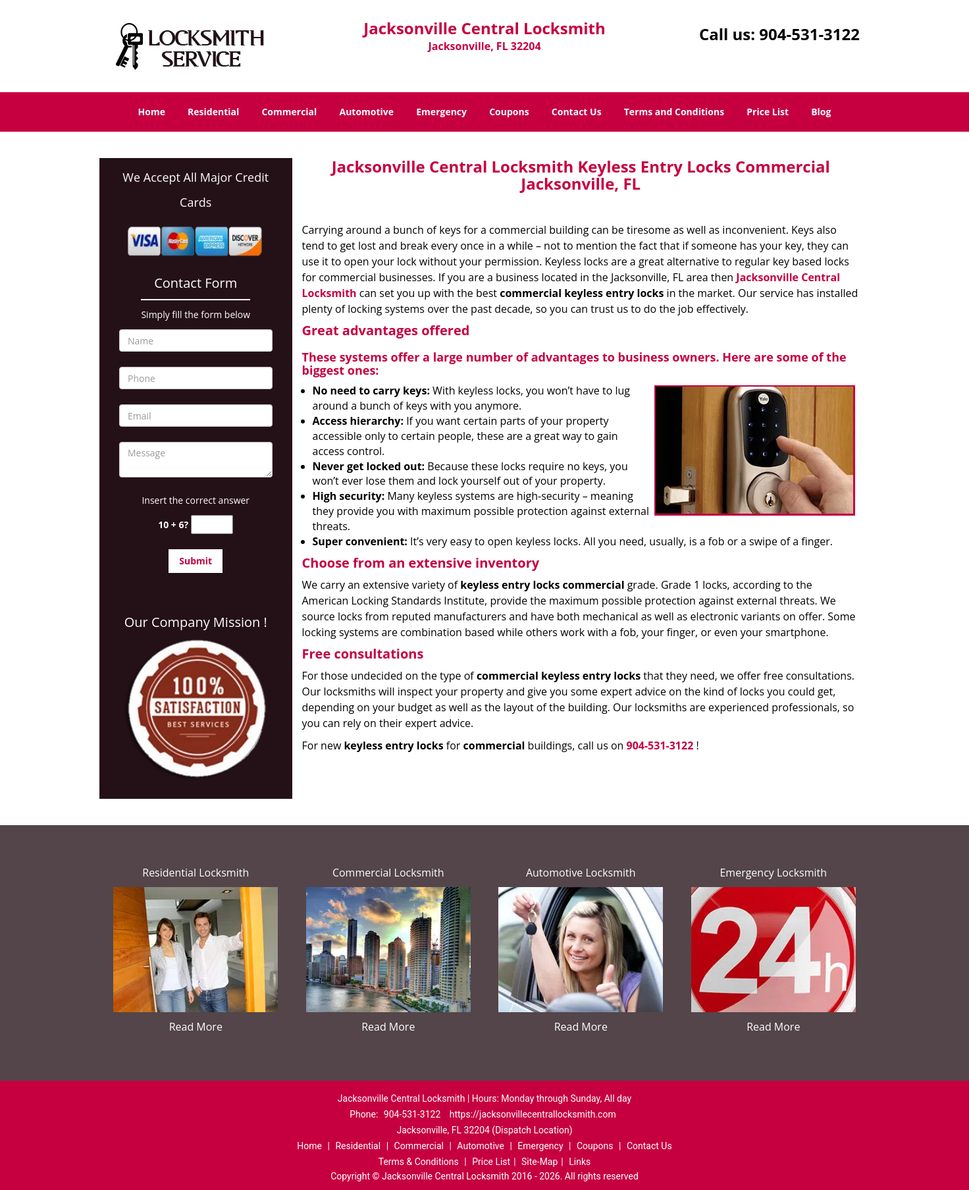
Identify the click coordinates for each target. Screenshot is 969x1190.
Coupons (509, 111)
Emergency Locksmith (773, 872)
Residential (213, 111)
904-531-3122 (809, 34)
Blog (821, 111)
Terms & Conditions (419, 1161)
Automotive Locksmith (581, 872)
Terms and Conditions (674, 111)
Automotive (367, 111)
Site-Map (539, 1161)
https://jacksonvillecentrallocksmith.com (533, 1114)
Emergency (441, 111)
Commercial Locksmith (388, 872)
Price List (767, 111)
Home (151, 111)
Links (579, 1161)
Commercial (289, 111)
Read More (196, 1026)
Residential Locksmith (195, 872)
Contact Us (577, 111)
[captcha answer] (212, 524)
